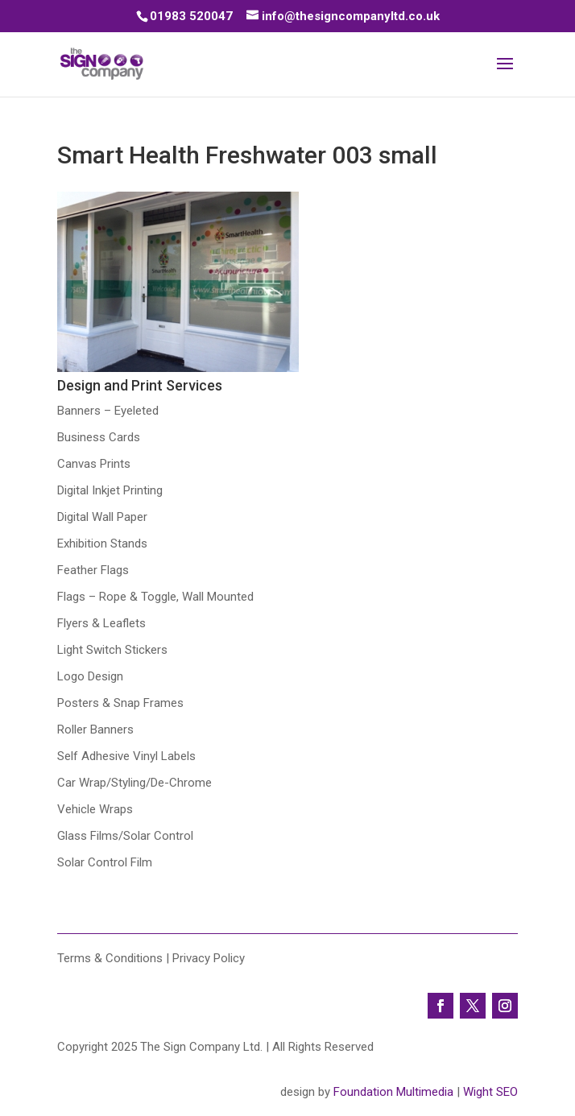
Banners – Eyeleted (108, 410)
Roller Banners (95, 729)
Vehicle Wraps (95, 809)
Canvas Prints (93, 464)
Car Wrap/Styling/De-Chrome (134, 782)
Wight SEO (490, 1092)
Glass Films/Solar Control (125, 836)
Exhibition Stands (102, 543)
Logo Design (90, 676)
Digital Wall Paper (102, 517)
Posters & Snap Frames (120, 703)
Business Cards (98, 437)
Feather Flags (93, 570)
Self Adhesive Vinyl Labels (126, 756)
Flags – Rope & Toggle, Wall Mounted (155, 596)
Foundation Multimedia (393, 1092)
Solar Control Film (104, 862)
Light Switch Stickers (112, 650)
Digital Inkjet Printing (110, 490)
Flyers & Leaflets (101, 623)
